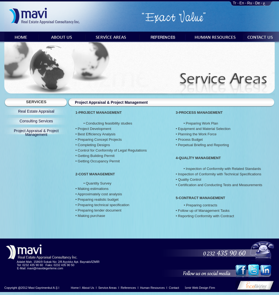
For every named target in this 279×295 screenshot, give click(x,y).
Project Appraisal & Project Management (36, 133)
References (128, 287)
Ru (249, 3)
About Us (88, 287)
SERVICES (36, 101)
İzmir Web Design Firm (200, 287)
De (257, 3)
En (242, 3)
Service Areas (107, 287)
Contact (174, 287)
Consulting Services (36, 121)
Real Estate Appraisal (36, 111)
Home (75, 287)
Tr (234, 3)
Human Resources (152, 287)
